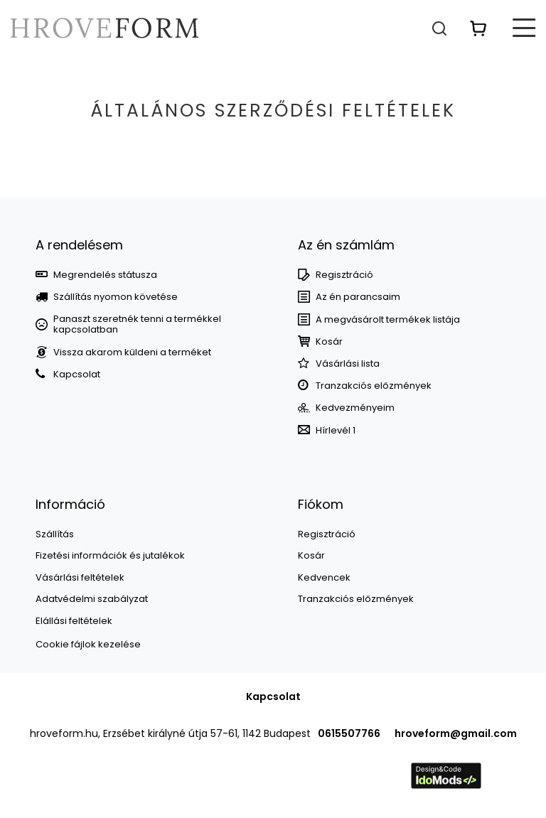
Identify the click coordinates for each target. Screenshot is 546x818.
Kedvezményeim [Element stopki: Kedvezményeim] (355, 408)
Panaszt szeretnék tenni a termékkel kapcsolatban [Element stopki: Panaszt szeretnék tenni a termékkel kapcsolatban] (137, 324)
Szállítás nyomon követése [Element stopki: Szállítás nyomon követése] (115, 297)
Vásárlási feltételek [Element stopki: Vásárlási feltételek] (80, 577)
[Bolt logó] (104, 28)
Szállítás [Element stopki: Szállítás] (55, 534)
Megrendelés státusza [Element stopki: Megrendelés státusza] (105, 275)
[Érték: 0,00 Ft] (478, 28)
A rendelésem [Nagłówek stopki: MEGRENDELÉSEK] (79, 245)
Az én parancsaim (358, 297)
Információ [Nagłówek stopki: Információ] (70, 504)
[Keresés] (439, 28)
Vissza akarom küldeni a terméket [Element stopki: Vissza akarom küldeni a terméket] (132, 352)
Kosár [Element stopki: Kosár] (329, 342)
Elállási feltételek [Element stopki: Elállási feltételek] (74, 621)
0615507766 (349, 733)
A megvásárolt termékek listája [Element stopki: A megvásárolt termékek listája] (388, 319)
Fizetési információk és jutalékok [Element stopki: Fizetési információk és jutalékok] (110, 555)
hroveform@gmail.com (456, 733)
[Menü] (524, 28)
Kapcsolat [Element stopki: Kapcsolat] (76, 374)
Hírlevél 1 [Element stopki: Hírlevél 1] (335, 430)
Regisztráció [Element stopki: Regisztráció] (344, 275)
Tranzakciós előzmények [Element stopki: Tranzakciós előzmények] (374, 386)
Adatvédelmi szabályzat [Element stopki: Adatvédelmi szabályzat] (92, 599)
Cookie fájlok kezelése (88, 644)
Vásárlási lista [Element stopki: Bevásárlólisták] (348, 364)
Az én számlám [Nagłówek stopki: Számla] (346, 245)
